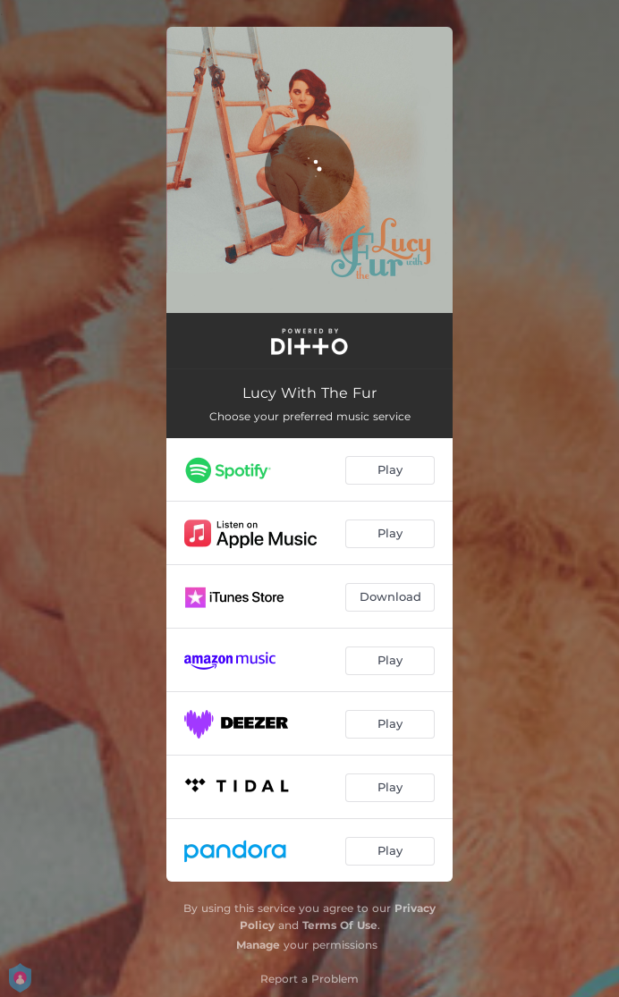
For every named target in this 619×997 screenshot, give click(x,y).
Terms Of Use (339, 925)
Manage (258, 944)
